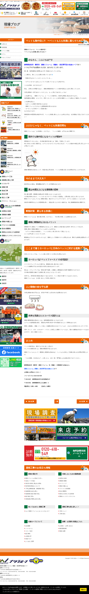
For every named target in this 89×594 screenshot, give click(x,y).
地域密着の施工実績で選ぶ (32, 493)
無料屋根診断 (74, 13)
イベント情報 (5, 50)
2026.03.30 (11, 122)
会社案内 (36, 13)
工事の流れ (46, 13)
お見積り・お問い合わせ (66, 526)
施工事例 (55, 13)
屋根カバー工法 (7, 176)
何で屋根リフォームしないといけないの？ (8, 13)
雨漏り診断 (62, 531)
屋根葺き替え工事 (8, 180)
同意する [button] (83, 589)
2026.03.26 (11, 130)
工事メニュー (65, 13)
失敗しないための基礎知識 (24, 13)
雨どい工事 (5, 197)
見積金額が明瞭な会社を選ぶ (33, 499)
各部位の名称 (63, 478)
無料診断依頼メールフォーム (76, 453)
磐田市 (4, 276)
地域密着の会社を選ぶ (31, 491)
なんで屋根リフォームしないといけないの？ (37, 511)
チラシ (4, 54)
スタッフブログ (6, 57)
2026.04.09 (11, 108)
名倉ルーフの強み (30, 481)
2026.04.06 (11, 115)
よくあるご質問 (29, 541)
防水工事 (5, 194)
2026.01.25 (11, 143)
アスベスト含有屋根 (64, 488)
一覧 (56, 401)
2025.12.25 (11, 157)
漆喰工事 (5, 187)
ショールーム (84, 13)
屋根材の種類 (63, 481)
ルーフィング (63, 483)
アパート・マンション (9, 201)
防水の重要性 (63, 491)
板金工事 (5, 190)
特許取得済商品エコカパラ (32, 486)
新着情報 (4, 47)
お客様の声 (28, 536)
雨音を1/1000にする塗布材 (66, 493)
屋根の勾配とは (63, 486)
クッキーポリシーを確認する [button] (11, 591)
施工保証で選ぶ (29, 496)
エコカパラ (5, 183)
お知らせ (4, 44)
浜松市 (4, 283)
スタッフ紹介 (29, 531)
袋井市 (4, 280)
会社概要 (27, 526)
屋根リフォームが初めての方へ (33, 478)
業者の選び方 (33, 474)
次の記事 (82, 401)
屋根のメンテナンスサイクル (67, 496)
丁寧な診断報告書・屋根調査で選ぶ (35, 488)
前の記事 (31, 401)
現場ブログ (28, 538)
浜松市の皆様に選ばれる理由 (33, 483)
